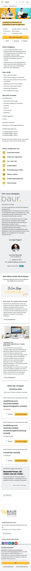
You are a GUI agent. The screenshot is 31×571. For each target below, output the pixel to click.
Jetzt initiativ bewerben (20, 485)
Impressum (6, 566)
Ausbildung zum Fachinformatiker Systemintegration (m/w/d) (15, 403)
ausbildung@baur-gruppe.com (17, 262)
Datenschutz (14, 566)
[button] (2, 2)
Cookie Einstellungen (18, 567)
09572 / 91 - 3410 (16, 259)
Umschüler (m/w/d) (11, 453)
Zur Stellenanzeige (21, 414)
